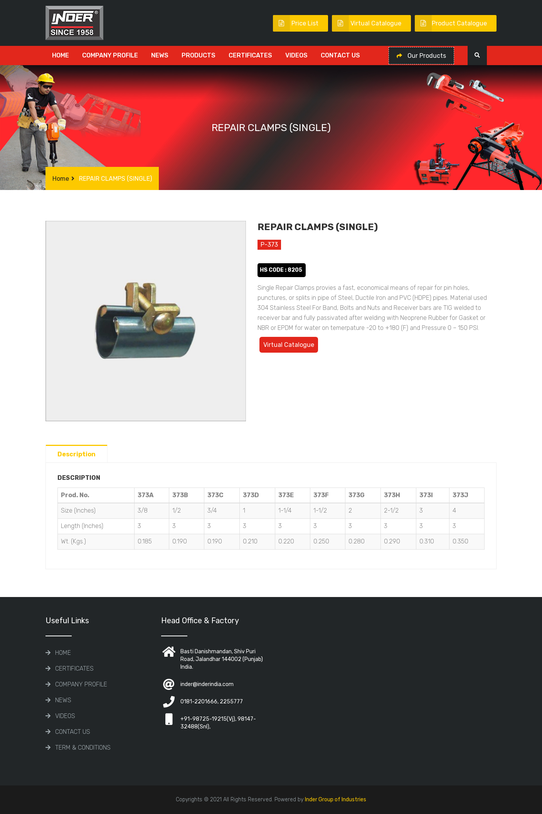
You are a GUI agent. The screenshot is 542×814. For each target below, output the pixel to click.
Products (198, 55)
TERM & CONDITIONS (83, 747)
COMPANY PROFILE (110, 55)
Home (60, 55)
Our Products (421, 55)
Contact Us (340, 55)
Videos (296, 55)
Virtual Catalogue (366, 23)
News (159, 55)
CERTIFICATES (250, 55)
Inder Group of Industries (335, 799)
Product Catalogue (451, 23)
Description (76, 454)
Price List (295, 23)
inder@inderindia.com (207, 684)
